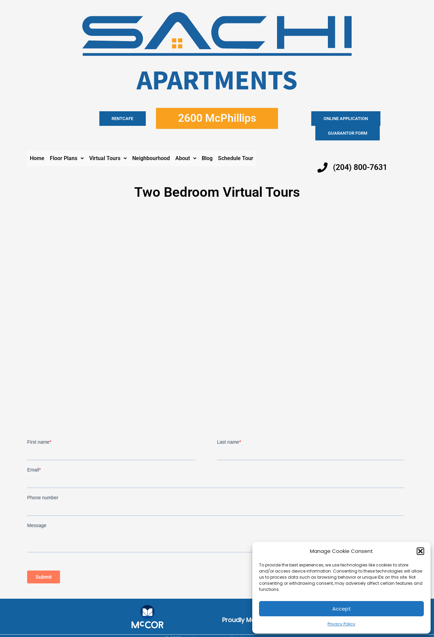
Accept (341, 608)
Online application (319, 118)
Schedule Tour (235, 143)
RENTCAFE (130, 118)
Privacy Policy (341, 624)
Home (37, 143)
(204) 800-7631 (362, 152)
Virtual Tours (108, 143)
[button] (420, 551)
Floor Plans (67, 143)
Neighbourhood (151, 143)
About (185, 143)
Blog (207, 143)
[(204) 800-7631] (322, 153)
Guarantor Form (374, 118)
